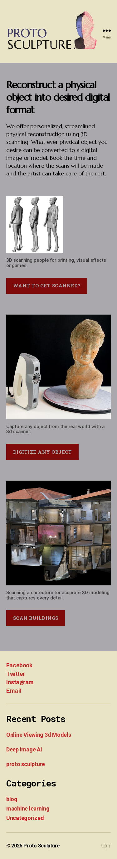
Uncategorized (25, 818)
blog (11, 799)
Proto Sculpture (41, 846)
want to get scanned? (46, 285)
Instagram (20, 682)
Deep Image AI (24, 749)
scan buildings (35, 618)
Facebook (19, 665)
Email (13, 691)
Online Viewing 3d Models (38, 734)
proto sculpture (25, 764)
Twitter (15, 674)
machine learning (28, 808)
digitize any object (42, 452)
